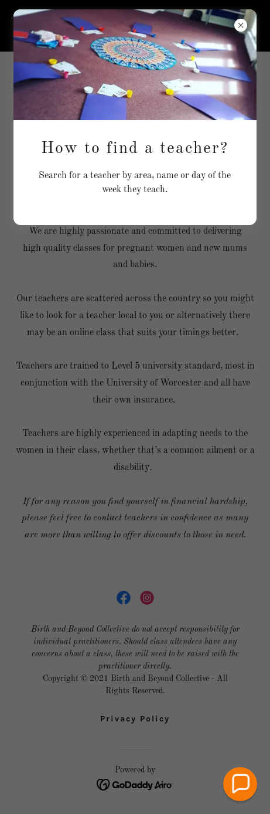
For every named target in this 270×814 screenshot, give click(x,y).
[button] (240, 784)
